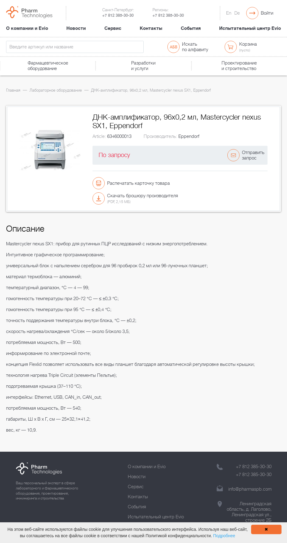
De (237, 13)
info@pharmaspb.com (249, 489)
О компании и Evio (27, 28)
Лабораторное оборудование (56, 90)
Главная (13, 90)
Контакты (151, 28)
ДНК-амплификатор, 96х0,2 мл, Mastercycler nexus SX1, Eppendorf (151, 90)
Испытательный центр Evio (250, 28)
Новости (76, 28)
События (191, 28)
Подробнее (224, 535)
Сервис (112, 28)
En (228, 13)
